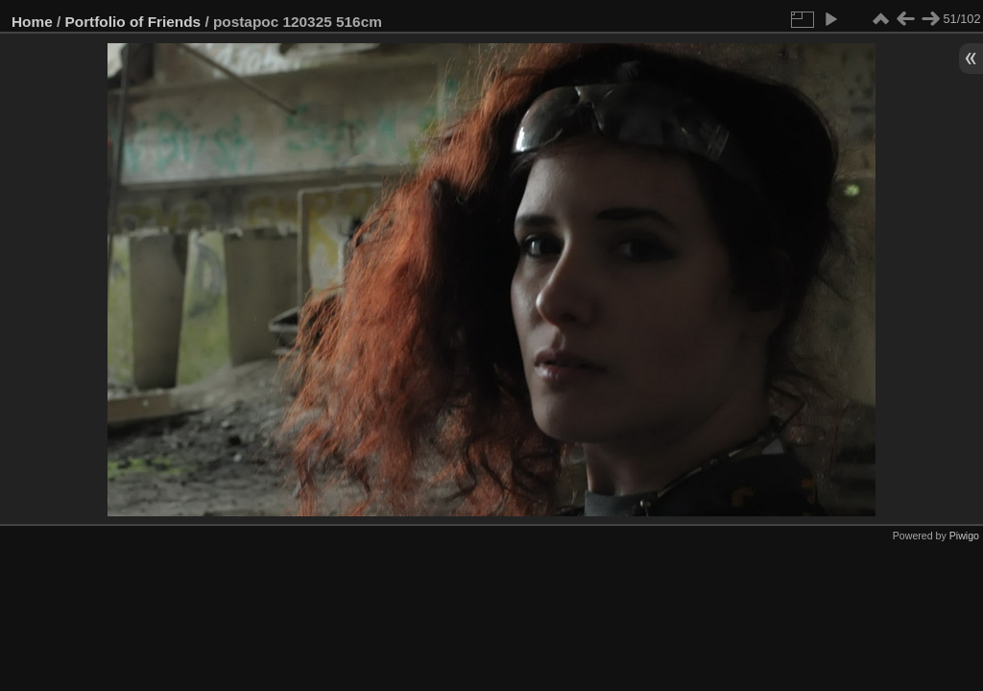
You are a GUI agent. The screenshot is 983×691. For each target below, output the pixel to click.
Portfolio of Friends (133, 21)
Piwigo (964, 535)
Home (32, 21)
